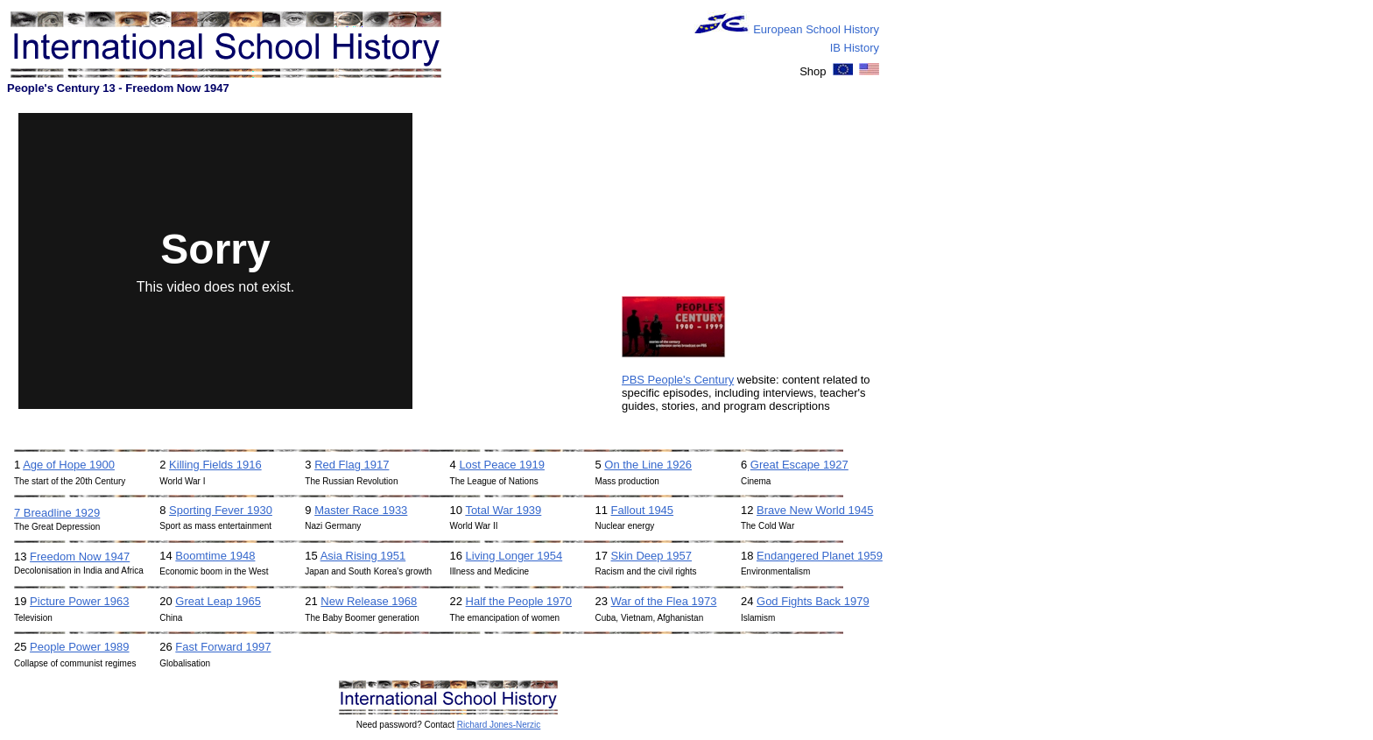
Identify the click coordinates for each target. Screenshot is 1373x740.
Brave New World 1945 (815, 510)
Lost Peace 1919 (502, 464)
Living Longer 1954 (514, 555)
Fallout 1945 (642, 510)
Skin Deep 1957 (652, 555)
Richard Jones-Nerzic (499, 724)
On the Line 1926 (648, 464)
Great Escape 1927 (799, 464)
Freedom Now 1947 (80, 556)
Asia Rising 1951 (363, 555)
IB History (854, 47)
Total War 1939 (503, 510)
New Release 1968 (368, 601)
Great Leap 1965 (218, 601)
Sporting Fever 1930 (220, 510)
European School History (816, 29)
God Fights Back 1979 (813, 601)
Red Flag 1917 (351, 464)
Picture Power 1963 (79, 601)
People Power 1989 (79, 646)
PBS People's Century (678, 379)
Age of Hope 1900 (69, 464)
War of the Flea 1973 (664, 601)
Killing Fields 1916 (215, 464)
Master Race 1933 (360, 510)
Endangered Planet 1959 (820, 555)
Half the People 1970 (519, 601)
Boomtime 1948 (215, 555)
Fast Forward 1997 (223, 646)
